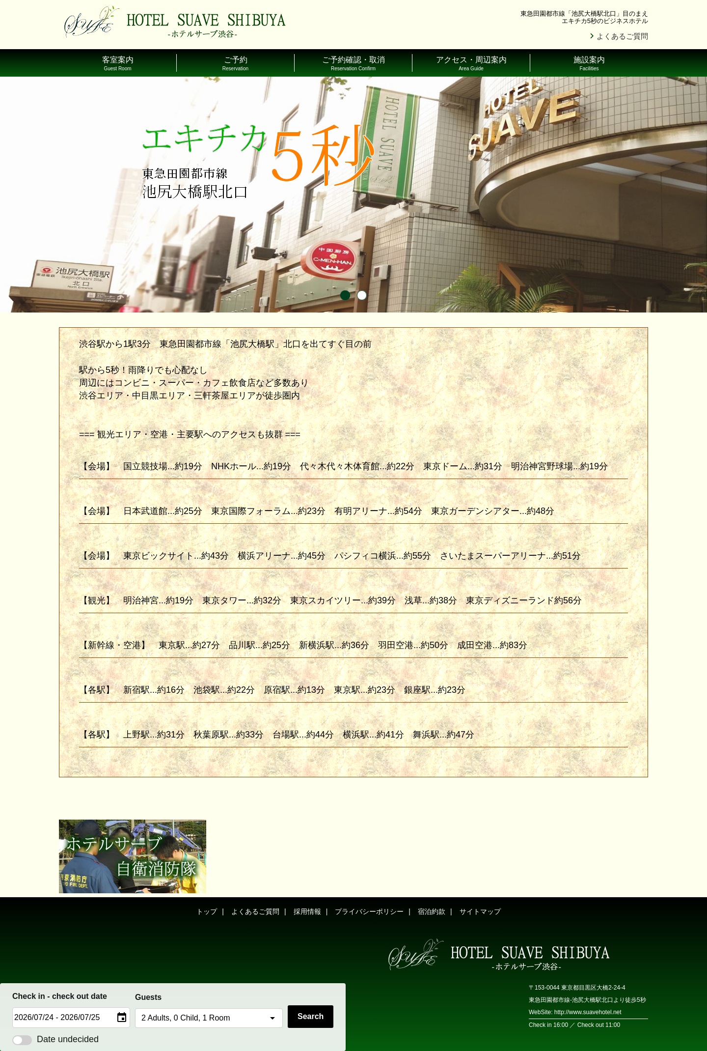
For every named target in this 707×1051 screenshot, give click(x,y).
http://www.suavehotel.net (588, 1012)
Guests (148, 997)
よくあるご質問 (622, 36)
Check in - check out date (59, 996)
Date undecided (55, 1039)
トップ (206, 911)
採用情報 (307, 911)
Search (311, 1016)
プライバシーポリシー (369, 911)
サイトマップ (480, 911)
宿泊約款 (431, 911)
